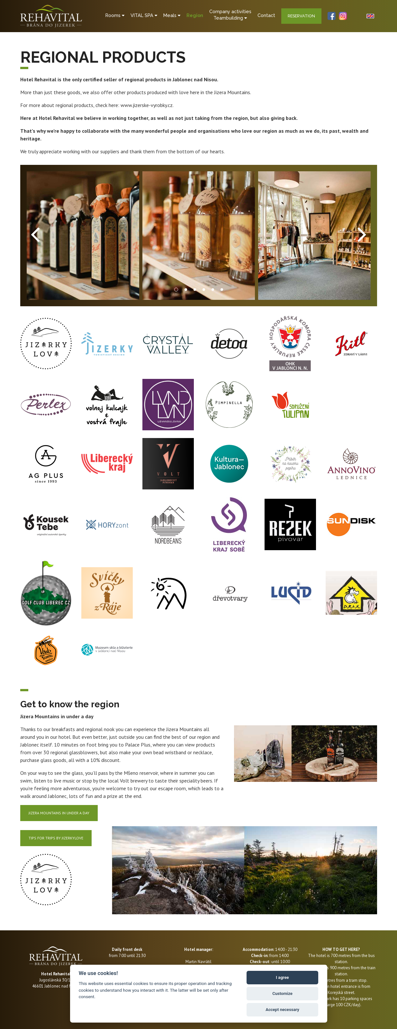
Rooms (113, 15)
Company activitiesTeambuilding (231, 15)
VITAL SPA (143, 15)
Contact (267, 15)
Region (194, 15)
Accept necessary (282, 1009)
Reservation (302, 15)
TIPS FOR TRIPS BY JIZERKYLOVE (56, 838)
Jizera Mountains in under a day (59, 812)
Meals (171, 15)
